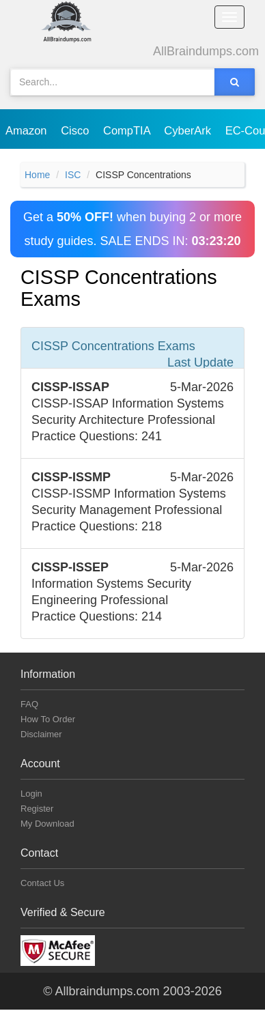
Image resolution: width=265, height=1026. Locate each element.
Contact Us (42, 883)
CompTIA (128, 130)
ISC (73, 174)
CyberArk (189, 130)
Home (37, 174)
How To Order (47, 719)
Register (36, 808)
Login (31, 793)
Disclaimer (41, 734)
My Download (47, 823)
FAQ (29, 704)
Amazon (27, 130)
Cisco (76, 130)
